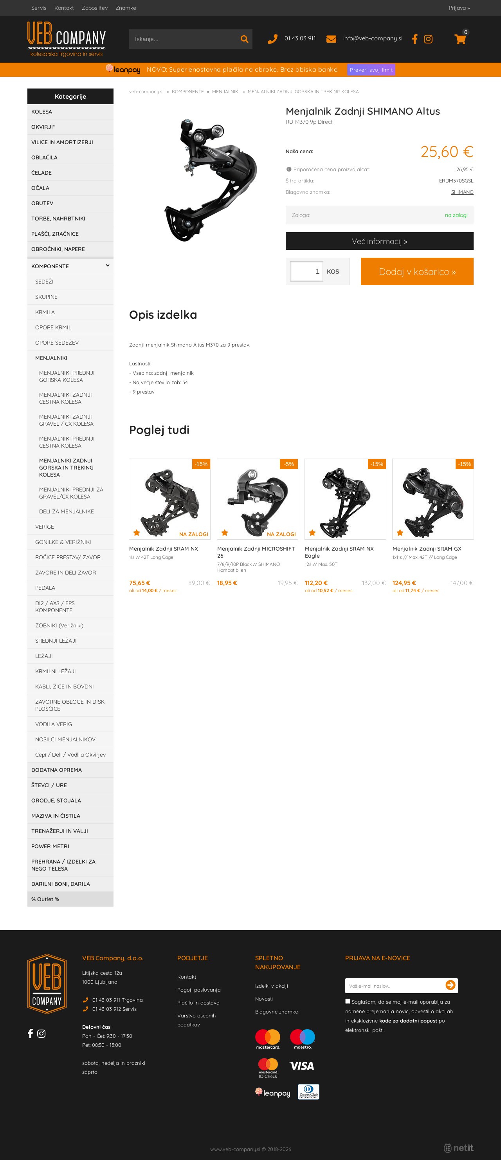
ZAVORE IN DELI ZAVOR (65, 572)
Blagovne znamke (276, 1011)
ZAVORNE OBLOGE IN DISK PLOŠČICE (70, 705)
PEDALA (45, 587)
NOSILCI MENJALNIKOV (65, 739)
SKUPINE (46, 296)
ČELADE (41, 172)
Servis (39, 7)
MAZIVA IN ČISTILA (55, 815)
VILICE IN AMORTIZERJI (62, 142)
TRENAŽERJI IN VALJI (59, 831)
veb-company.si (146, 91)
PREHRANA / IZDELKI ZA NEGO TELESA (63, 865)
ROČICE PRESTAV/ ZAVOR (68, 557)
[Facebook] (418, 38)
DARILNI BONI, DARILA (60, 883)
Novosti (264, 999)
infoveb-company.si (372, 38)
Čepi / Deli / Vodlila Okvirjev (70, 754)
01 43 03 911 (300, 38)
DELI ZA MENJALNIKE (66, 511)
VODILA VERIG (53, 724)
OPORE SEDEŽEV (57, 342)
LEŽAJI (44, 656)
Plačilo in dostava (198, 1002)
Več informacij (377, 241)
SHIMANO (462, 192)
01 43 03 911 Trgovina (117, 1000)
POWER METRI (50, 846)
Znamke (125, 7)
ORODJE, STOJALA (56, 800)
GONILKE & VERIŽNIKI (63, 542)
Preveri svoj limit (371, 70)
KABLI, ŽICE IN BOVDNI (64, 686)
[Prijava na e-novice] (450, 985)
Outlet (45, 899)
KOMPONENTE (50, 266)
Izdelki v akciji (271, 986)
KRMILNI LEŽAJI (55, 671)
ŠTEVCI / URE (49, 785)
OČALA (40, 188)
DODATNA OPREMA (56, 769)
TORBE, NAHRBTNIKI (58, 218)
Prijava (459, 7)
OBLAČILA (44, 157)
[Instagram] (431, 38)
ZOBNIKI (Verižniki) (59, 625)
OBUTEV (42, 203)
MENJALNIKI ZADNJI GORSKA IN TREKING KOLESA (66, 467)
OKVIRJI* (43, 126)
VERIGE (44, 526)
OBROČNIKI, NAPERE (58, 249)
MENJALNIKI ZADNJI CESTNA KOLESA (65, 398)
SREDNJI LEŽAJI (56, 640)
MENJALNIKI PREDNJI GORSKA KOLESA (67, 376)
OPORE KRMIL (53, 327)
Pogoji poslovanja (199, 990)
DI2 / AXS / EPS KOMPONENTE (55, 607)
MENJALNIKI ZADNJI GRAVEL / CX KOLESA (66, 420)
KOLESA (41, 111)
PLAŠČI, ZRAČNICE (55, 233)
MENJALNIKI (51, 357)
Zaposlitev (95, 7)
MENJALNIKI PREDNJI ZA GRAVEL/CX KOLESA (71, 493)
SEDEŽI (44, 281)
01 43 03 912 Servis (114, 1009)
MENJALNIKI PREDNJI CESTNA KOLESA (67, 442)
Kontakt (64, 7)
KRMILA (45, 312)
